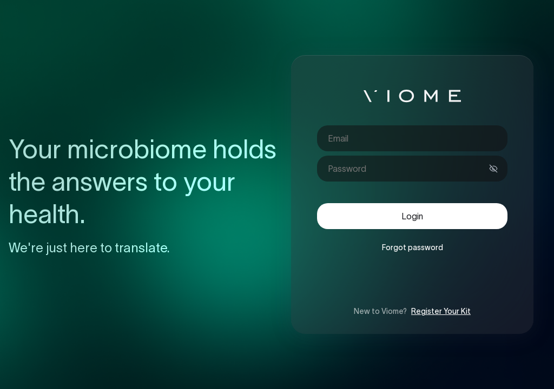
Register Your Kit (441, 311)
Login (412, 216)
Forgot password (412, 247)
